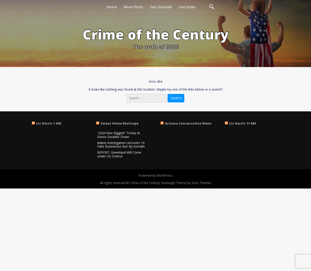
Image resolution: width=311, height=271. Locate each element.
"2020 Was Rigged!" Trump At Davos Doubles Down (118, 135)
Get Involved (161, 6)
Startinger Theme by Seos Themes (186, 183)
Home (111, 6)
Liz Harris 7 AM (48, 123)
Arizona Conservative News (188, 123)
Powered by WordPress (155, 175)
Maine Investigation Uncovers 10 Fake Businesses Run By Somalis (121, 145)
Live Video (187, 6)
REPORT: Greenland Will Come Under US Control (119, 154)
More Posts (133, 6)
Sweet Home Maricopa (120, 123)
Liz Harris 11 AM (242, 123)
